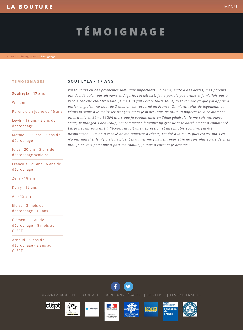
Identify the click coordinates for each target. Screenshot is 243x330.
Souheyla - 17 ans (28, 93)
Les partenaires (185, 295)
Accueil (11, 56)
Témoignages (28, 56)
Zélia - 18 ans (24, 178)
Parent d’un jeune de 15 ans (37, 111)
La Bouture (30, 6)
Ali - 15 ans (22, 196)
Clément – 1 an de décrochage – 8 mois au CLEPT (33, 225)
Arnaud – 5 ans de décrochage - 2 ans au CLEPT (32, 245)
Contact (91, 295)
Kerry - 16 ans (24, 187)
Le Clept (155, 295)
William (18, 102)
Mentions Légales (123, 295)
